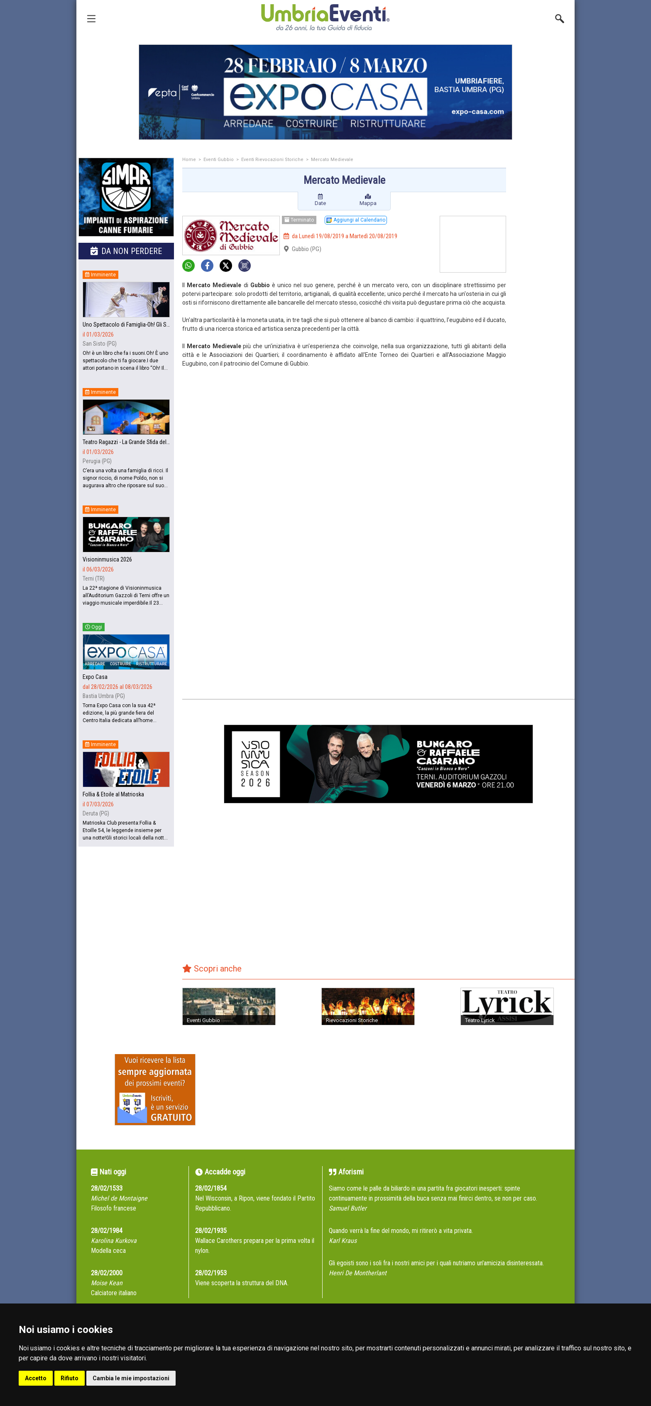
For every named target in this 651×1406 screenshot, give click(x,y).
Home (189, 159)
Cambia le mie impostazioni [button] (131, 1378)
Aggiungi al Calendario (355, 220)
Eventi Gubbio (218, 159)
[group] (325, 92)
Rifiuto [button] (69, 1378)
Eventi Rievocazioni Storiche (272, 159)
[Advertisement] (543, 289)
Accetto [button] (35, 1378)
